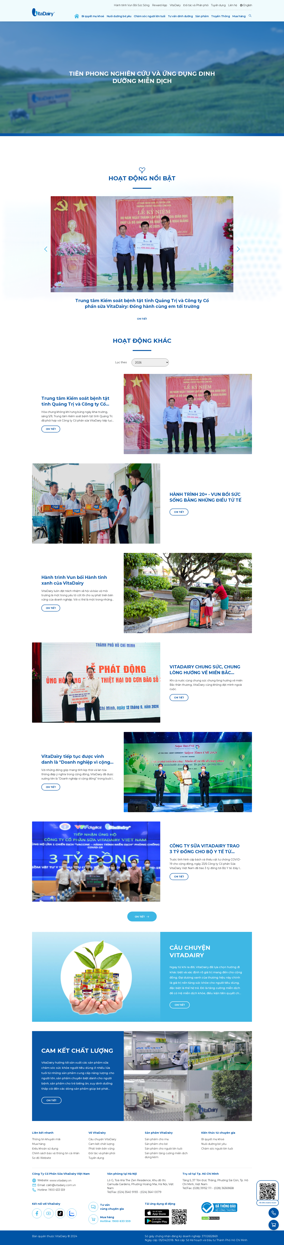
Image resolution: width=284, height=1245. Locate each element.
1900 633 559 (56, 1188)
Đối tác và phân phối (102, 1152)
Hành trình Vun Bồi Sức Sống (131, 5)
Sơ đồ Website (41, 1156)
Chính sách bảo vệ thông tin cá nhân (55, 1152)
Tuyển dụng (218, 5)
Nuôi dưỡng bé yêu (119, 16)
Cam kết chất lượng (101, 1142)
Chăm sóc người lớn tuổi (149, 16)
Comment (93, 1205)
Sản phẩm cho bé (156, 1142)
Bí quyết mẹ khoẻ (93, 16)
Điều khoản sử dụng (45, 1147)
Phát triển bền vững (101, 1147)
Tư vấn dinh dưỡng (180, 16)
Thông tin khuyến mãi (46, 1138)
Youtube (48, 1212)
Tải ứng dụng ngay (267, 1203)
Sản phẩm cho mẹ (157, 1138)
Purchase (93, 1218)
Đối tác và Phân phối (195, 5)
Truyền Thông (220, 16)
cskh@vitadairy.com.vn (61, 1184)
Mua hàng (238, 16)
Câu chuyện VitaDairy (102, 1138)
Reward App (159, 5)
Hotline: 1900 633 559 (115, 1220)
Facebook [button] (37, 1212)
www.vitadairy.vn (60, 1179)
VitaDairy (175, 5)
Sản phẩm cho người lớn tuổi (163, 1147)
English (247, 5)
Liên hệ (232, 5)
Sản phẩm (202, 16)
